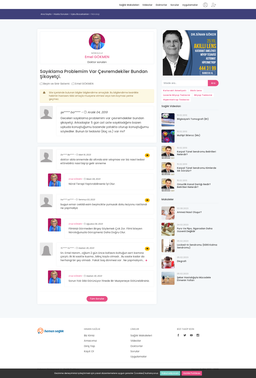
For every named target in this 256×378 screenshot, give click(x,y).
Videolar (147, 5)
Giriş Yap (89, 346)
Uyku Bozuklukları (80, 14)
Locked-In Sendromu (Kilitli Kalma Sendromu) (197, 246)
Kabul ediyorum (170, 373)
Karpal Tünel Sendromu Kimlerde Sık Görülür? (196, 169)
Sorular (174, 5)
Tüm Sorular (97, 298)
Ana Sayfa (46, 14)
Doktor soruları (97, 62)
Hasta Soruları (61, 14)
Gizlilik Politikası (191, 373)
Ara (213, 83)
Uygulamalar (190, 5)
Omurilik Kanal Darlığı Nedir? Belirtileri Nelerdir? (194, 186)
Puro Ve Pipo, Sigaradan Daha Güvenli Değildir (194, 230)
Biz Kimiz (89, 335)
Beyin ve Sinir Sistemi (54, 84)
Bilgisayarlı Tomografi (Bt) (193, 119)
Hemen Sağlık (50, 4)
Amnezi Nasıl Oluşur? (189, 212)
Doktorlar (161, 5)
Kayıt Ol (89, 351)
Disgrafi (181, 261)
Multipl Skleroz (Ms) (188, 135)
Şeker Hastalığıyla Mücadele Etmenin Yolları (194, 279)
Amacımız (90, 341)
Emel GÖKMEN (97, 57)
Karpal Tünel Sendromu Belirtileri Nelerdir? (196, 153)
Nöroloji (95, 14)
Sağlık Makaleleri (129, 5)
